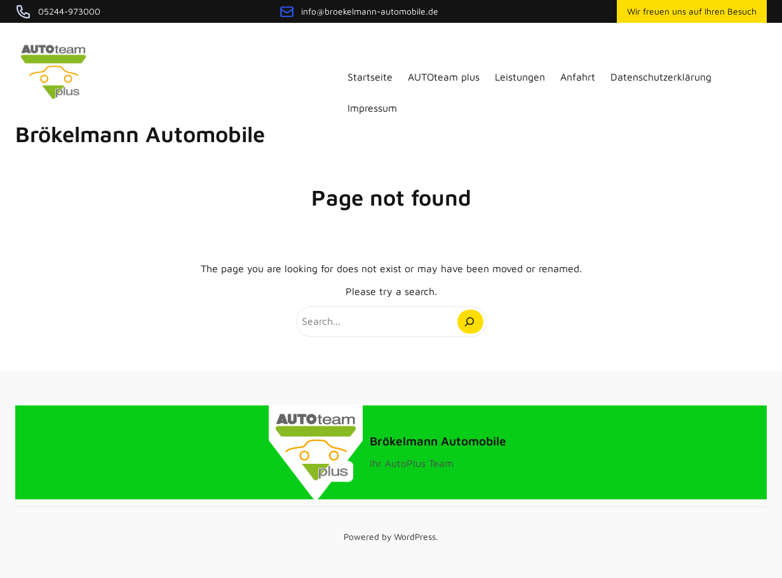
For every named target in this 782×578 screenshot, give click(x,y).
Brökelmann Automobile (140, 134)
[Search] (470, 322)
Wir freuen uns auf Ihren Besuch (692, 11)
